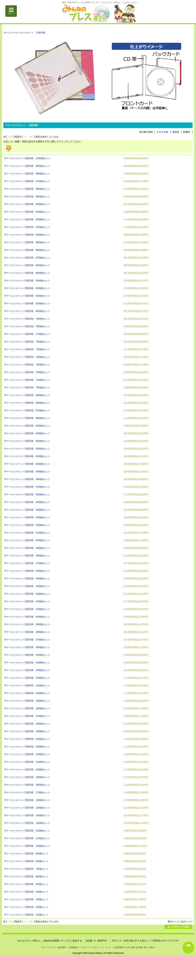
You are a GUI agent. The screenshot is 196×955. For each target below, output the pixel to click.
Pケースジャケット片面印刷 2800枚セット (27, 708)
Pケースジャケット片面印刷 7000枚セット (27, 387)
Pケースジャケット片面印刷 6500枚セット (27, 425)
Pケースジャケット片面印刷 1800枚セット (27, 784)
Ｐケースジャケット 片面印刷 (29, 32)
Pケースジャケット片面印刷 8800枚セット (27, 250)
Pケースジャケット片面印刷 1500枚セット (27, 807)
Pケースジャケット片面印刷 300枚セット (26, 899)
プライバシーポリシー (91, 947)
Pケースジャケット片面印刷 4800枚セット (27, 555)
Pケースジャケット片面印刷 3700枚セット (27, 639)
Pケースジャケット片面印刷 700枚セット (26, 869)
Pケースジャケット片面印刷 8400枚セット (27, 280)
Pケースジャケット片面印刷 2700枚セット (27, 716)
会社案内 (61, 947)
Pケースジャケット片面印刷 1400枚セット (27, 815)
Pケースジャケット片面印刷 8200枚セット (27, 296)
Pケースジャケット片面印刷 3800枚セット (27, 632)
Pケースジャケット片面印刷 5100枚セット (27, 532)
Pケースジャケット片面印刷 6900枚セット (27, 395)
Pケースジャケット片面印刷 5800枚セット (27, 479)
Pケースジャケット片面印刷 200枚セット (26, 907)
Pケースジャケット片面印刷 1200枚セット (27, 830)
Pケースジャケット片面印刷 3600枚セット (27, 647)
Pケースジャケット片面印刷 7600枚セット (27, 341)
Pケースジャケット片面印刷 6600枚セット (27, 418)
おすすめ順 (162, 132)
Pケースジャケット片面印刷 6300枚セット (27, 441)
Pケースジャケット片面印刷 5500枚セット (27, 502)
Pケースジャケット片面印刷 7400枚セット (27, 357)
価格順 (175, 132)
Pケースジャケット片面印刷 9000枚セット (27, 234)
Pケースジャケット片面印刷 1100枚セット (27, 838)
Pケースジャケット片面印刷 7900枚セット (27, 318)
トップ (188, 946)
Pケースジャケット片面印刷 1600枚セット (27, 800)
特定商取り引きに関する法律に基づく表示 (135, 947)
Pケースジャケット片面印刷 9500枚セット (27, 196)
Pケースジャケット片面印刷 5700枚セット (27, 487)
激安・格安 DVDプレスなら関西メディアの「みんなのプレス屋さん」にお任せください (100, 2)
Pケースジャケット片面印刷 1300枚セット (27, 823)
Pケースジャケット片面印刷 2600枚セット (27, 723)
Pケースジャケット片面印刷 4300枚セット (27, 593)
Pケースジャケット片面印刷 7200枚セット (27, 372)
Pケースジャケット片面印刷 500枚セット (26, 884)
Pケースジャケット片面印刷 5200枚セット (27, 525)
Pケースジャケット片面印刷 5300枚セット (27, 517)
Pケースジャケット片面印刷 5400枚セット (27, 509)
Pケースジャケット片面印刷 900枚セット (26, 853)
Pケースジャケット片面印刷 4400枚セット (27, 586)
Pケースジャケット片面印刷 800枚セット (26, 861)
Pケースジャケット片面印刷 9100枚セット (27, 227)
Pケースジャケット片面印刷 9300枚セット (27, 211)
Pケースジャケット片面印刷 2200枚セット (27, 754)
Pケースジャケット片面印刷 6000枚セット (27, 464)
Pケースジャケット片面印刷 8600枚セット (27, 265)
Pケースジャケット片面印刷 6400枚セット (27, 433)
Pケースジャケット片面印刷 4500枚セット (27, 578)
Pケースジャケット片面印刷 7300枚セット (27, 364)
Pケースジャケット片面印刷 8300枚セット (27, 288)
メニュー (11, 11)
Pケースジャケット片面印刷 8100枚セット (27, 303)
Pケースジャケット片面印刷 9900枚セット (27, 166)
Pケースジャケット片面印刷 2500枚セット (27, 731)
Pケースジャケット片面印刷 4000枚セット (27, 616)
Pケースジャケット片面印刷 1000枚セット (27, 846)
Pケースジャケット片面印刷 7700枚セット (27, 334)
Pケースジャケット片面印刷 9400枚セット (27, 204)
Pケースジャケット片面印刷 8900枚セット (27, 242)
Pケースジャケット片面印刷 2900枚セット (27, 700)
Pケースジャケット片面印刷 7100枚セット (27, 380)
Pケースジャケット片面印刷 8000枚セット (27, 311)
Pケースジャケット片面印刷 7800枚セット (27, 326)
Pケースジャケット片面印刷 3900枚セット (27, 624)
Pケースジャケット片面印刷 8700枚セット (27, 257)
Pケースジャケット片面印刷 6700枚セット (27, 410)
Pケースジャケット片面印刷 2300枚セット (27, 746)
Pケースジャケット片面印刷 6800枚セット (27, 402)
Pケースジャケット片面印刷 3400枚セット (27, 662)
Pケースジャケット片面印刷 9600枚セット (27, 189)
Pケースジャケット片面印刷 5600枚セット (27, 494)
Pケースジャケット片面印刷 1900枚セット (27, 777)
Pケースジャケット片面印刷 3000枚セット (27, 693)
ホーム (6, 32)
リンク (108, 947)
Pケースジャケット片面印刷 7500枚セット (27, 349)
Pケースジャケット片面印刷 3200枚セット (27, 678)
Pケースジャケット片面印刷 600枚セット (26, 876)
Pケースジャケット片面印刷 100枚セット (26, 914)
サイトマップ (48, 947)
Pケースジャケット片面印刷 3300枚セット (27, 670)
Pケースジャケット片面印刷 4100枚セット (27, 609)
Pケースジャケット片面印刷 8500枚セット (27, 273)
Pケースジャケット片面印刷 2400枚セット (27, 739)
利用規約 (73, 947)
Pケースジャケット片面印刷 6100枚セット (27, 456)
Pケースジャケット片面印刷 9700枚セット (27, 181)
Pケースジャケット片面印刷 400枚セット (26, 891)
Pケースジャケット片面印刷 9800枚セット (27, 173)
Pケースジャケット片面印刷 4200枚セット (27, 601)
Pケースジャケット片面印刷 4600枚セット (27, 571)
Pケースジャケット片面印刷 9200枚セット (27, 219)
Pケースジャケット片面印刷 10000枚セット (27, 158)
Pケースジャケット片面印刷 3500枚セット (27, 655)
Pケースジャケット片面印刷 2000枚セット (27, 769)
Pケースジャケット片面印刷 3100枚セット (27, 685)
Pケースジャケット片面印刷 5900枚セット (27, 471)
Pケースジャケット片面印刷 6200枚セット (27, 448)
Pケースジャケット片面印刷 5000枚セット (27, 540)
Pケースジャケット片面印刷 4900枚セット (27, 548)
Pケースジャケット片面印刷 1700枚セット (27, 792)
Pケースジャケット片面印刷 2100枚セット (27, 762)
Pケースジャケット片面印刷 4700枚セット (27, 563)
